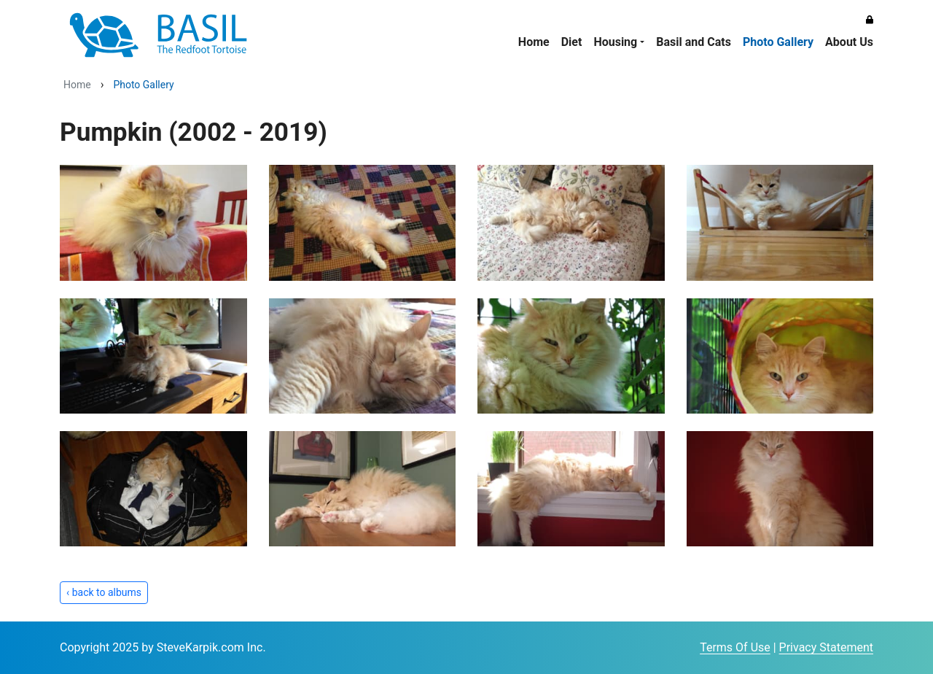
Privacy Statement (826, 647)
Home (534, 42)
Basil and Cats (693, 42)
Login (687, 648)
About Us (849, 42)
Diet (571, 42)
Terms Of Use (735, 647)
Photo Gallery (778, 42)
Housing (615, 42)
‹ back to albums (103, 592)
